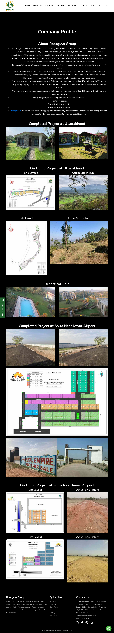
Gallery (60, 6)
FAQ (92, 6)
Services (53, 610)
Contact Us (102, 6)
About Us (37, 6)
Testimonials (73, 6)
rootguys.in (16, 110)
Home (27, 6)
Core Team (54, 607)
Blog (85, 6)
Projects (49, 6)
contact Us (54, 615)
